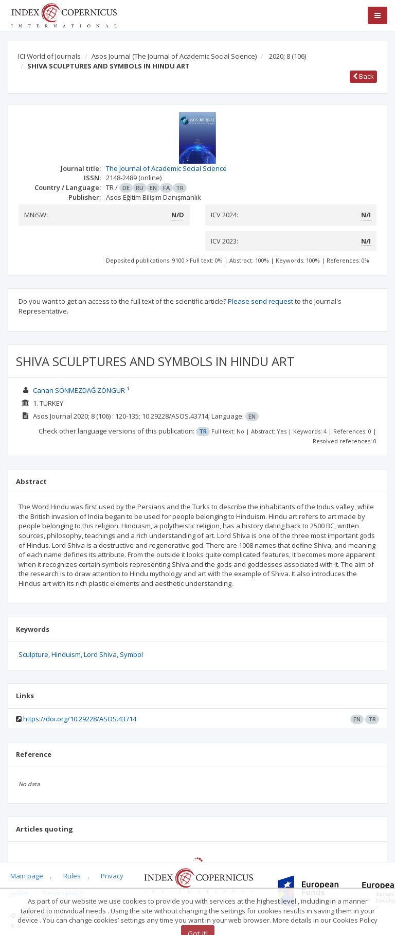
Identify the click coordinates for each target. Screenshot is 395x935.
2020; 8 (287, 56)
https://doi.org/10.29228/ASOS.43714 (79, 718)
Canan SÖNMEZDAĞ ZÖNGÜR (79, 390)
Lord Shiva (100, 654)
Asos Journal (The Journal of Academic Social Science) (174, 56)
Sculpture (33, 654)
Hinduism (66, 654)
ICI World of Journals (49, 56)
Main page (26, 875)
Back (363, 76)
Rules (72, 875)
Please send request (260, 301)
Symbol (131, 654)
